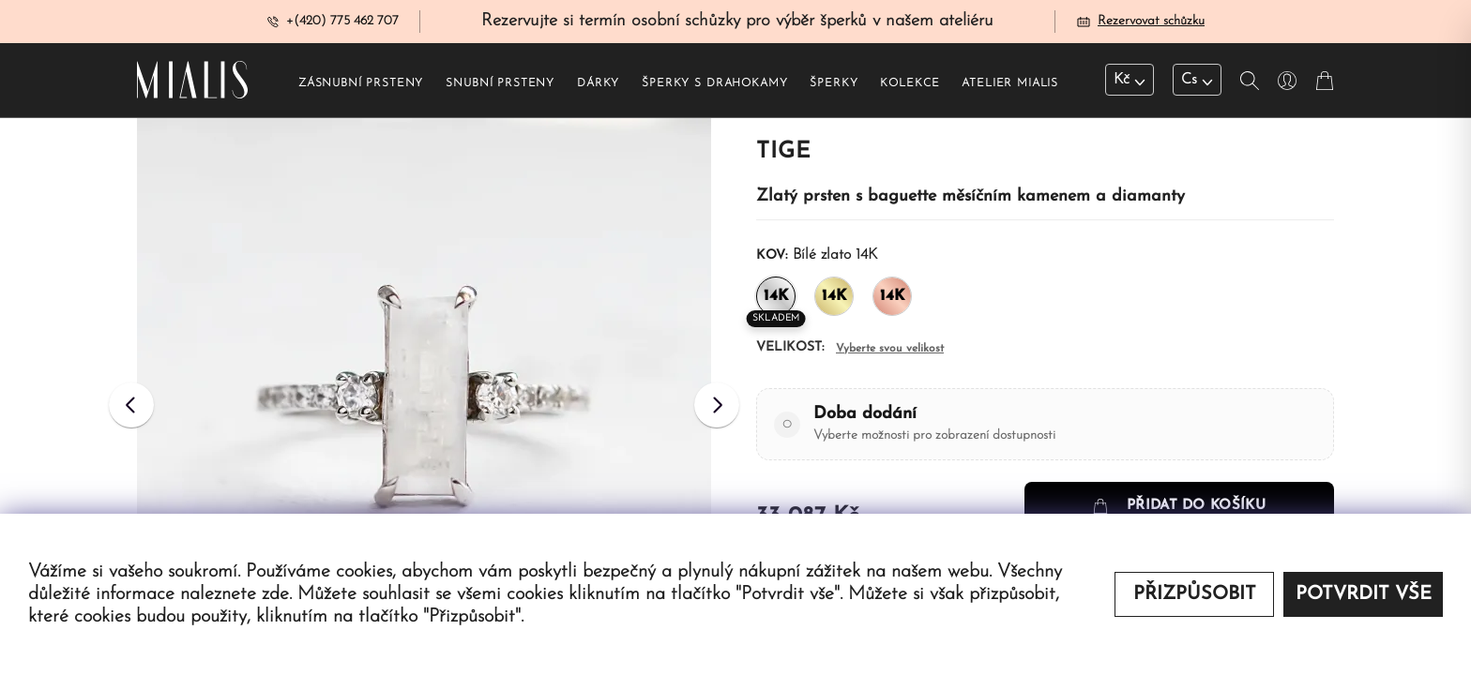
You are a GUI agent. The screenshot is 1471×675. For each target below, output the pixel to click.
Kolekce (909, 85)
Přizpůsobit (1194, 594)
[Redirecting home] (192, 82)
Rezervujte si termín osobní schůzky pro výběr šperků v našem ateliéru (737, 22)
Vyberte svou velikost (890, 350)
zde (275, 594)
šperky (833, 85)
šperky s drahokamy (714, 85)
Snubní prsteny (500, 85)
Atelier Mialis (1010, 85)
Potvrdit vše (1364, 594)
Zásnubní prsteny (360, 85)
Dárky (598, 85)
